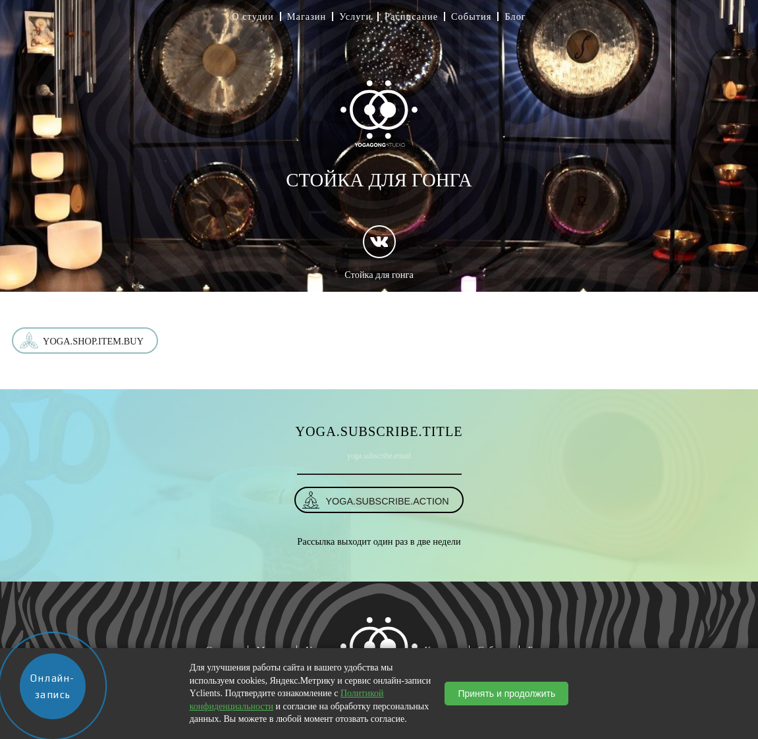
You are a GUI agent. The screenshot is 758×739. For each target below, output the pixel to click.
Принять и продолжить (506, 693)
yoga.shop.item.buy (93, 341)
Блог (515, 16)
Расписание (411, 16)
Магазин (307, 16)
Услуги (355, 16)
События (471, 16)
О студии (253, 16)
